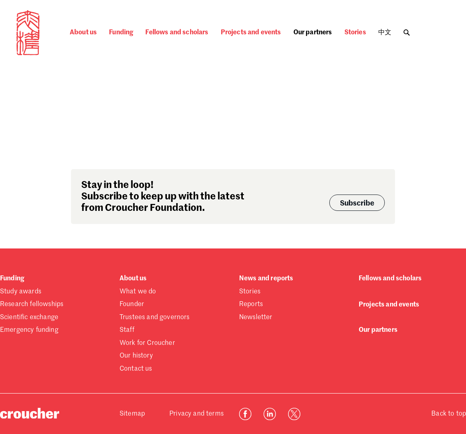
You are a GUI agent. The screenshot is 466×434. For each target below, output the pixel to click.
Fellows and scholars (176, 32)
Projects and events (251, 32)
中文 (384, 32)
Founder (132, 304)
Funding (121, 32)
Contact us (136, 369)
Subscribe (357, 203)
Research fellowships (31, 304)
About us (83, 32)
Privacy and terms (196, 414)
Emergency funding (29, 330)
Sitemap (132, 414)
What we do (138, 292)
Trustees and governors (155, 317)
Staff (127, 330)
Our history (136, 356)
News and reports (266, 278)
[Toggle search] (407, 30)
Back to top (448, 414)
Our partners (312, 32)
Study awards (20, 292)
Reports (251, 304)
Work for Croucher (147, 343)
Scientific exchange (29, 317)
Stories (355, 32)
